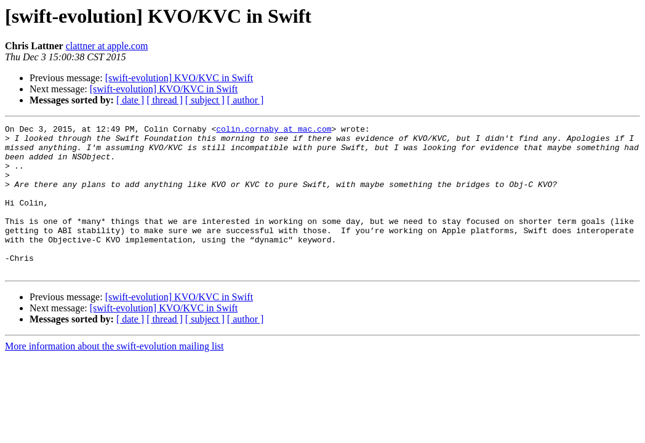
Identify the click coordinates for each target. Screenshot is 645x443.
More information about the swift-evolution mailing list (114, 375)
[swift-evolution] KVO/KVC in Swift (179, 78)
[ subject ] (205, 100)
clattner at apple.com (107, 46)
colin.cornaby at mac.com (273, 130)
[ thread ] (164, 100)
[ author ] (245, 100)
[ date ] (130, 100)
